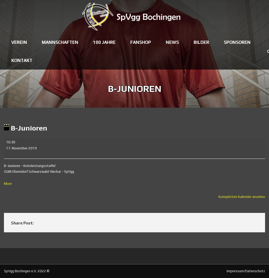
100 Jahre (104, 42)
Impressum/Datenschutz (246, 271)
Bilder (201, 42)
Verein (19, 42)
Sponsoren (237, 42)
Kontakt (21, 60)
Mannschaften (60, 42)
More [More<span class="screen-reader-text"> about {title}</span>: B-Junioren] (8, 184)
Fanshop (140, 42)
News (172, 42)
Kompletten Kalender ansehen (242, 197)
